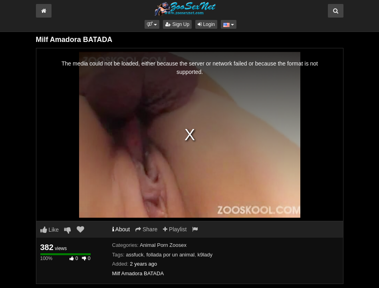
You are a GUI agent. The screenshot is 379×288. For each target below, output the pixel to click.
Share (146, 229)
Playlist (175, 229)
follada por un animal (171, 255)
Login (206, 24)
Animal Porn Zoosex (163, 245)
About (121, 229)
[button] (152, 24)
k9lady (204, 255)
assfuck (134, 255)
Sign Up (177, 24)
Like (49, 229)
